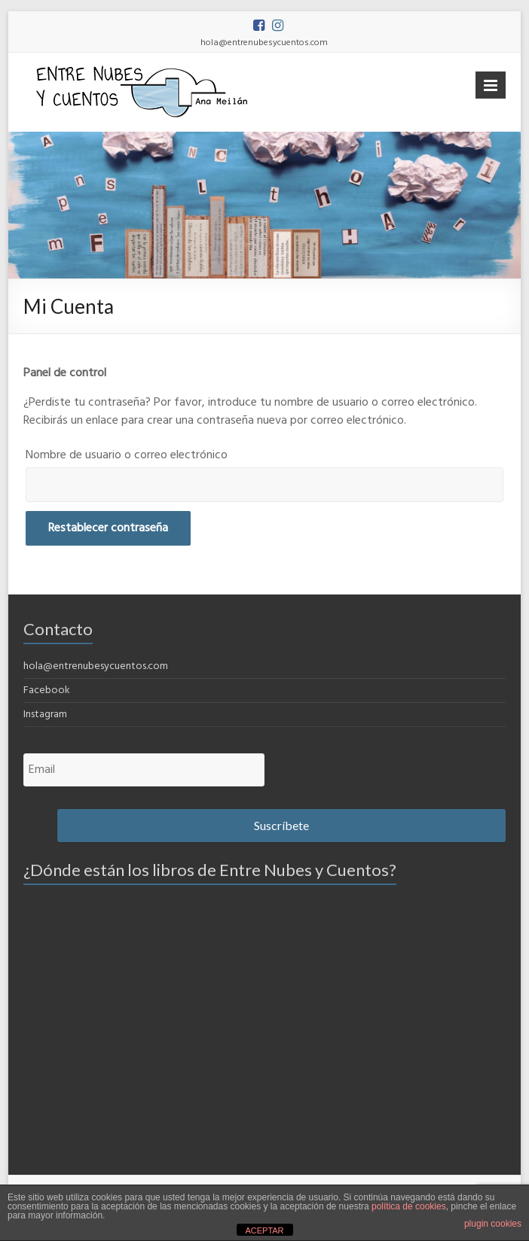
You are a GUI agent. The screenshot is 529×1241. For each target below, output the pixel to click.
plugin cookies (492, 1223)
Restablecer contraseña (108, 528)
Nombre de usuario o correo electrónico (127, 455)
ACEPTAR (264, 1230)
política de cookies (409, 1206)
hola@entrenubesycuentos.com (95, 666)
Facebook (46, 690)
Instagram (45, 714)
